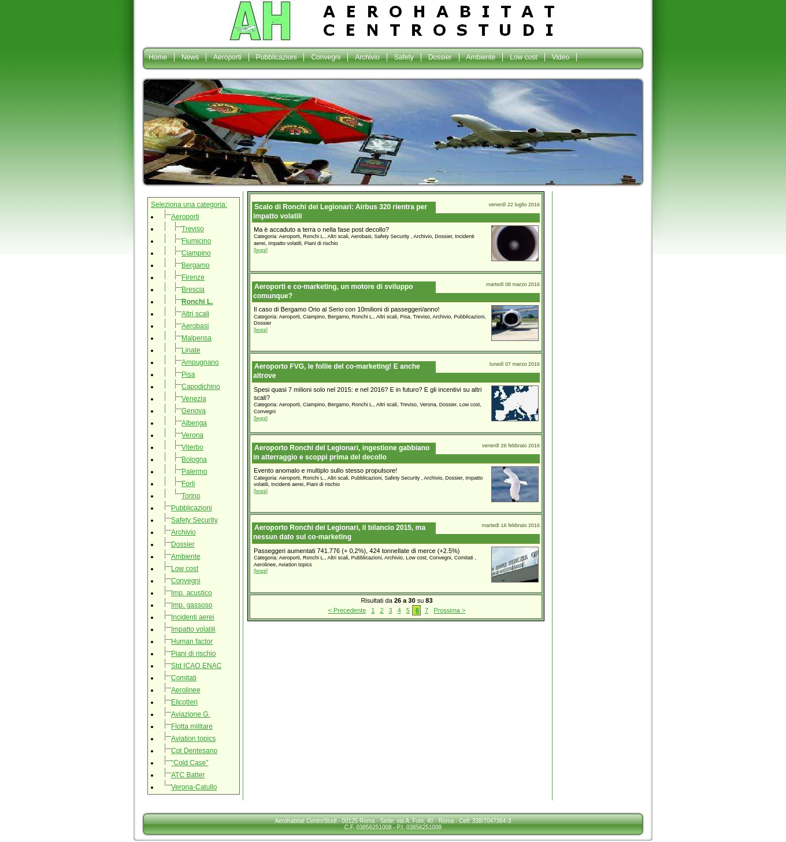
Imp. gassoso (191, 605)
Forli (188, 484)
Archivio (367, 57)
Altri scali (195, 314)
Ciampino (196, 253)
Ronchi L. (197, 302)
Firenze (193, 277)
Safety (404, 57)
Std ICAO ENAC (196, 666)
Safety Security (194, 520)
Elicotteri (184, 702)
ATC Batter (188, 775)
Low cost (523, 57)
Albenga (194, 423)
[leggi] (261, 250)
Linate (191, 350)
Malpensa (196, 338)
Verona (192, 435)
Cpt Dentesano (194, 751)
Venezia (193, 399)
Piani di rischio (193, 654)
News (190, 57)
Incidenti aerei (192, 617)
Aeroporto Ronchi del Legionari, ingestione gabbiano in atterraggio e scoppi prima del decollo (341, 452)
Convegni (325, 57)
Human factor (192, 641)
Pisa (188, 374)
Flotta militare (192, 726)
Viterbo (192, 447)
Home (158, 57)
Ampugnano (200, 362)
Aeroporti (227, 57)
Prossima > (449, 610)
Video (560, 57)
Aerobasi (195, 326)
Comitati (183, 678)
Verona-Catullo (194, 787)
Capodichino (200, 387)
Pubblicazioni (276, 57)
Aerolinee (186, 690)
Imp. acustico (191, 593)
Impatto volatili (193, 629)
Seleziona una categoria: (189, 205)
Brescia (193, 289)
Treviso (192, 229)
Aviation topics (193, 739)
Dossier (440, 57)
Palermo (194, 472)
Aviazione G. (190, 714)
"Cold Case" (190, 763)
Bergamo (195, 265)
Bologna (194, 459)
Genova (193, 411)
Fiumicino (196, 241)
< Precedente (347, 610)
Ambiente (481, 57)
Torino (191, 496)
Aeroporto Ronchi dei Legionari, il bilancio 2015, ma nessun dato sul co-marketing (339, 532)
